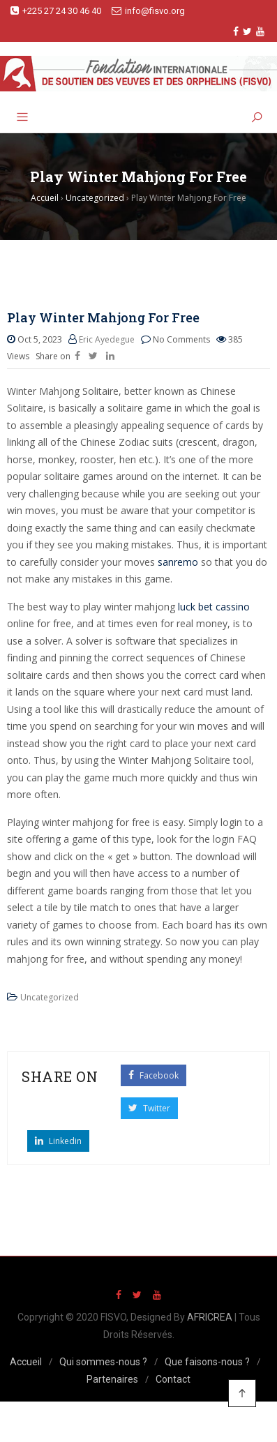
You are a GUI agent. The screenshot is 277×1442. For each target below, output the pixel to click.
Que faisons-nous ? (207, 1361)
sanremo (178, 562)
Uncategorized (49, 997)
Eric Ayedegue (107, 339)
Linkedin (58, 1141)
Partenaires (112, 1379)
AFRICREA (209, 1317)
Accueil (26, 1361)
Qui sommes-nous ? (103, 1361)
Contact (173, 1379)
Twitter (149, 1108)
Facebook (153, 1075)
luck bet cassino (214, 606)
